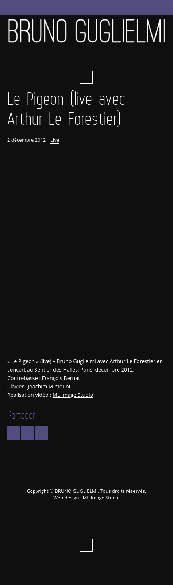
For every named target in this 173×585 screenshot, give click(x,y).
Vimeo (86, 59)
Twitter (46, 59)
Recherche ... (86, 77)
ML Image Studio (73, 394)
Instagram (125, 59)
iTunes (99, 59)
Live (54, 140)
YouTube (72, 59)
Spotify (112, 59)
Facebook (59, 59)
